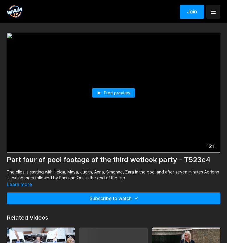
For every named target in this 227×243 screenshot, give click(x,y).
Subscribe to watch (115, 198)
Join (192, 11)
